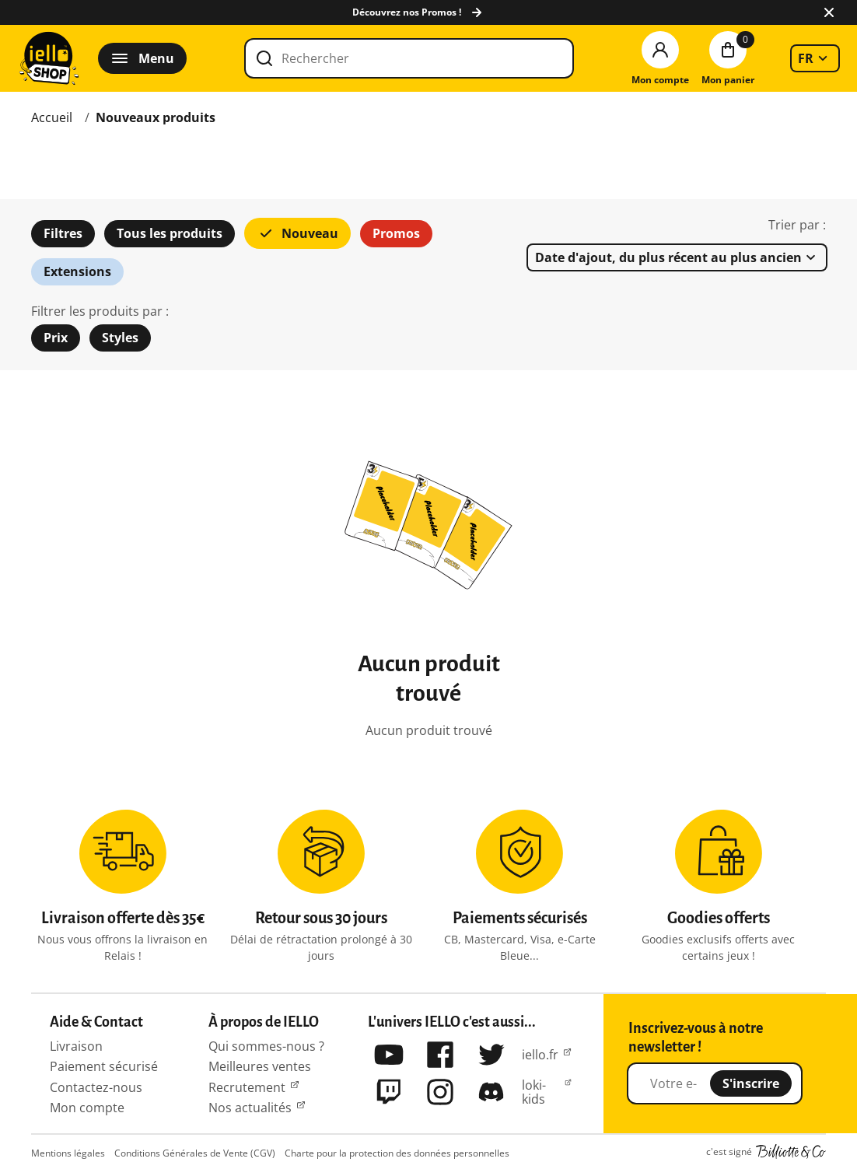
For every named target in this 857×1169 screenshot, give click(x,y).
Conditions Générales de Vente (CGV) (194, 1153)
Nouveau (297, 233)
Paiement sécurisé (104, 1066)
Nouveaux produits (155, 117)
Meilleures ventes (259, 1066)
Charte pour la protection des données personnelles (397, 1153)
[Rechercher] (409, 58)
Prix (56, 337)
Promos (396, 233)
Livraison (76, 1046)
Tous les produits (169, 233)
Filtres (63, 233)
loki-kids (534, 1092)
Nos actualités (250, 1108)
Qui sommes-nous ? (266, 1046)
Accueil (51, 117)
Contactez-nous (96, 1087)
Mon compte (87, 1107)
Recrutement (246, 1087)
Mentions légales (68, 1153)
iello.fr (540, 1055)
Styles (120, 337)
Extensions (77, 271)
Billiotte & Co (791, 1152)
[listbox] (815, 58)
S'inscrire (750, 1083)
